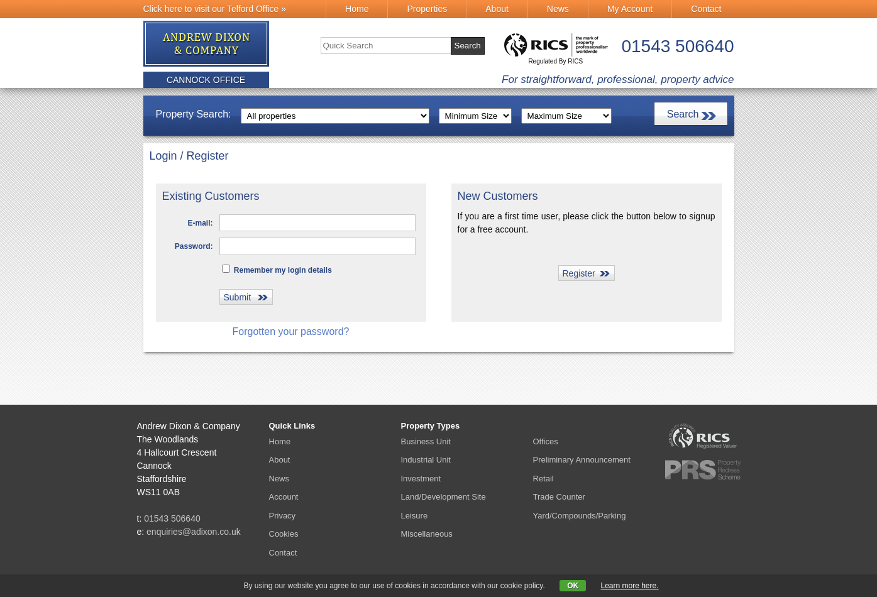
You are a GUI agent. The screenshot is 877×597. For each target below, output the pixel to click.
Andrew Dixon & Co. (206, 44)
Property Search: (193, 114)
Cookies (284, 534)
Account (284, 496)
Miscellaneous (427, 534)
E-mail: (199, 223)
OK (572, 585)
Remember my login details (277, 270)
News (558, 9)
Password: (194, 246)
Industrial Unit (426, 459)
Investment (421, 478)
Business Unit (426, 441)
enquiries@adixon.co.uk (193, 532)
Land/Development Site (443, 496)
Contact (706, 9)
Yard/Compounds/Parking (579, 515)
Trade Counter (559, 496)
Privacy (282, 515)
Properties (427, 9)
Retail (543, 478)
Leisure (414, 515)
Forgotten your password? (291, 331)
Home (356, 9)
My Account (630, 9)
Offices (545, 441)
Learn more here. (630, 585)
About (497, 9)
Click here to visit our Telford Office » (214, 9)
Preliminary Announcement (582, 459)
